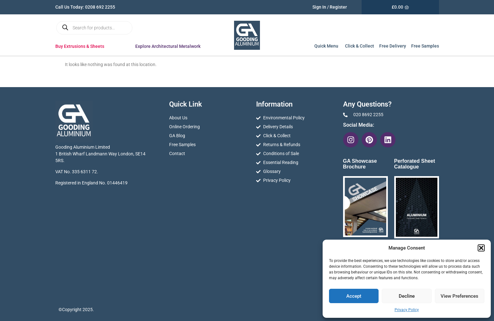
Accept (353, 296)
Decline (407, 296)
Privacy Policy (407, 310)
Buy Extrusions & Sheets (81, 46)
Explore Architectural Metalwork (169, 46)
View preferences (459, 296)
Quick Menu (327, 46)
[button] (481, 248)
